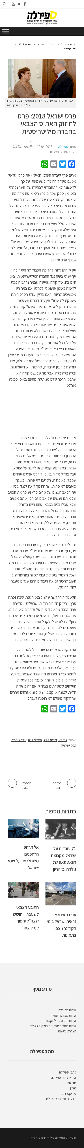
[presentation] (42, 78)
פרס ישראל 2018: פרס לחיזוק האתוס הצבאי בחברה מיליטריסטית (47, 124)
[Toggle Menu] (5, 31)
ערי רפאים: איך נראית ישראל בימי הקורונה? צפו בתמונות (61, 924)
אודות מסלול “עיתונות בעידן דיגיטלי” (53, 1026)
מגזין (73, 1088)
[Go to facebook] (25, 4)
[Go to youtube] (13, 4)
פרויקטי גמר (68, 1093)
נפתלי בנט (35, 740)
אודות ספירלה (67, 1010)
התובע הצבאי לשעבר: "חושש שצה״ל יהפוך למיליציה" (26, 917)
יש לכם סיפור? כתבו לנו (61, 1099)
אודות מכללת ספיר (64, 1015)
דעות (44, 44)
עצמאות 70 (18, 740)
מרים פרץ (50, 740)
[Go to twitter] (19, 4)
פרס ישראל (68, 745)
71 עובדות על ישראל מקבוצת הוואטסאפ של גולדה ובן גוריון (63, 858)
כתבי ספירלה (67, 1072)
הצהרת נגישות (67, 1031)
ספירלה (63, 146)
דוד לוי (62, 740)
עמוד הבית (69, 44)
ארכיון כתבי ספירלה (63, 1077)
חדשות (54, 152)
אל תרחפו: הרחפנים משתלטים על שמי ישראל (23, 857)
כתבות (55, 44)
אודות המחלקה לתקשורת (59, 1020)
